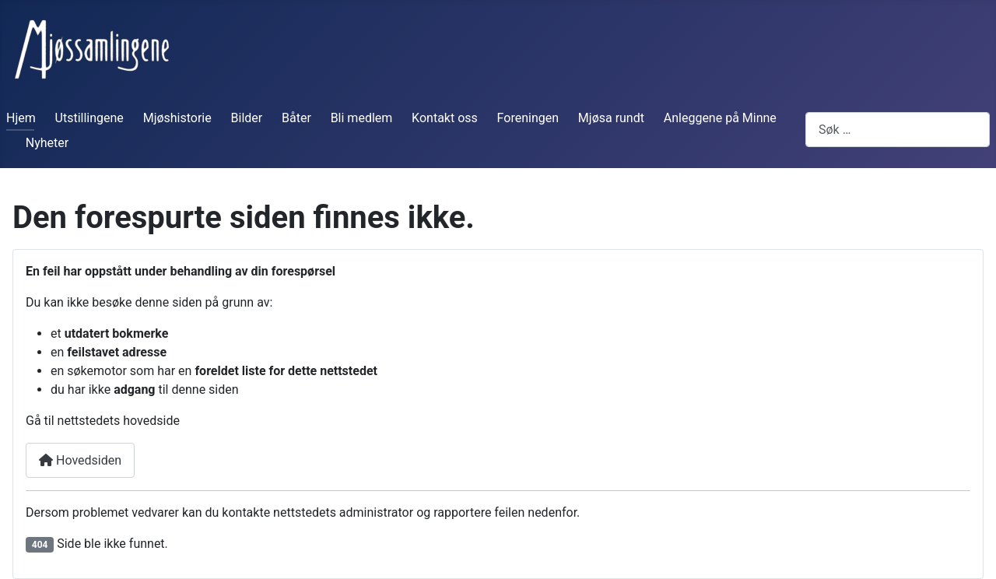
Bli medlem (362, 118)
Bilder (247, 118)
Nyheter (47, 142)
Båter (296, 118)
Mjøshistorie (177, 118)
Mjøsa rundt (611, 118)
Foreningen (528, 118)
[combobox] (897, 129)
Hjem (21, 118)
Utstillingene (89, 118)
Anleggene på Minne (720, 118)
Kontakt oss (445, 118)
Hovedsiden (80, 460)
